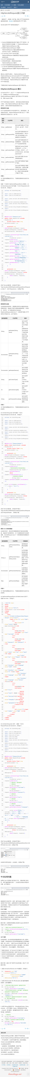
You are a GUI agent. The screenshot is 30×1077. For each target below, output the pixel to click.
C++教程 (14, 5)
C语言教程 (7, 5)
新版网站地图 (15, 1064)
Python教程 (21, 5)
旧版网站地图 (22, 1064)
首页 (2, 5)
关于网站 (3, 1064)
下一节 (27, 16)
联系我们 (9, 1064)
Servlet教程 (7, 10)
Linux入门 (9, 7)
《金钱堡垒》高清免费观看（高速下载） (11, 1046)
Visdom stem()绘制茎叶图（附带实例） (11, 1042)
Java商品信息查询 (6, 1044)
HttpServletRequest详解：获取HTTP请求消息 (13, 1035)
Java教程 (3, 7)
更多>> (15, 7)
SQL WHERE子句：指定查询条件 (10, 1050)
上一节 (3, 16)
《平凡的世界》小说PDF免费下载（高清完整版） (14, 1040)
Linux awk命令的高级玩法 (7, 1054)
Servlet (11, 21)
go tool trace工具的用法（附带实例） (10, 1048)
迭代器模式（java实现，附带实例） (10, 1052)
